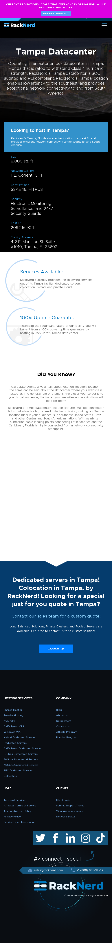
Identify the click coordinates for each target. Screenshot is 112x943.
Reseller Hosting (13, 715)
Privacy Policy (12, 816)
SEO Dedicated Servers (18, 770)
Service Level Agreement (19, 822)
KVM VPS (10, 721)
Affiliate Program (66, 732)
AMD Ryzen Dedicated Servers (23, 748)
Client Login (63, 800)
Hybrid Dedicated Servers (20, 737)
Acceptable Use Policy (17, 811)
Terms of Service (14, 800)
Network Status (65, 816)
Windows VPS (12, 732)
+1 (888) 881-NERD (89, 870)
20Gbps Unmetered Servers (21, 759)
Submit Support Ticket (70, 805)
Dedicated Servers (15, 743)
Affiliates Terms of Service (20, 805)
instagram (85, 832)
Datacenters (63, 721)
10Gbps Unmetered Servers (21, 754)
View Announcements (69, 811)
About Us (62, 715)
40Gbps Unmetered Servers (21, 765)
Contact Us (56, 649)
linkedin (68, 832)
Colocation (10, 776)
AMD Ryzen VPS (14, 726)
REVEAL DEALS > (56, 13)
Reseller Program (66, 737)
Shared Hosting (13, 710)
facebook (55, 832)
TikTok (98, 832)
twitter (38, 832)
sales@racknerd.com (48, 870)
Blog (59, 710)
